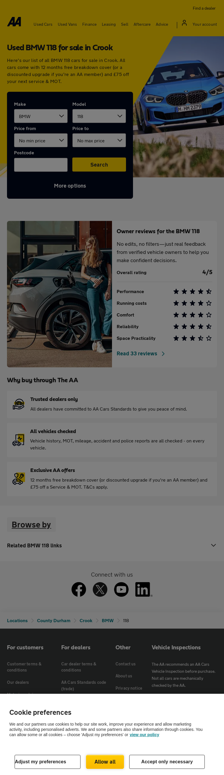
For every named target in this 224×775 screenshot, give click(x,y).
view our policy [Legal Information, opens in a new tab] (144, 734)
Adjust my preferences (40, 761)
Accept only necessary (167, 761)
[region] (112, 734)
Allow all (105, 761)
